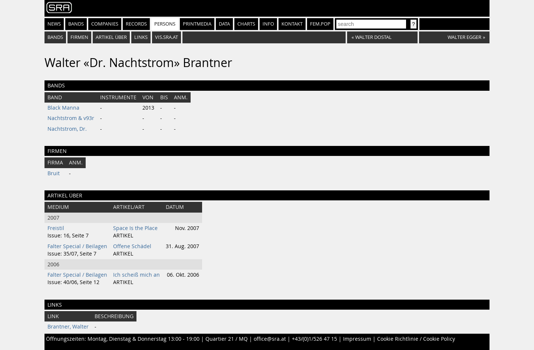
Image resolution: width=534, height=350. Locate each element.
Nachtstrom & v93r (70, 118)
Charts (246, 24)
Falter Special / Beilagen (77, 246)
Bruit (53, 173)
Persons (164, 24)
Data (224, 24)
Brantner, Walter (68, 326)
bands (55, 37)
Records (136, 24)
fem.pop (320, 24)
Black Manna (63, 107)
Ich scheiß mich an (136, 274)
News (54, 24)
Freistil (55, 228)
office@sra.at (270, 339)
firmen (79, 37)
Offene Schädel (132, 246)
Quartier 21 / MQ (226, 339)
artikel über (111, 37)
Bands (76, 24)
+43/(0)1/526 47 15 (314, 339)
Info (268, 24)
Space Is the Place (135, 228)
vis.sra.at (166, 37)
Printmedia (197, 24)
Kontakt (292, 24)
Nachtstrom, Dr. (67, 129)
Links (141, 37)
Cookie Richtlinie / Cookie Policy (416, 339)
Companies (104, 24)
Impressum (357, 339)
